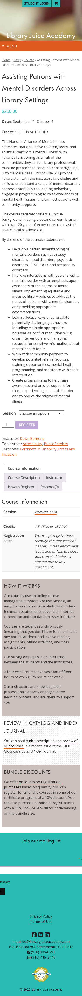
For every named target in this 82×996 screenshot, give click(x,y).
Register (27, 425)
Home (6, 60)
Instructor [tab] (54, 477)
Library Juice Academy (41, 35)
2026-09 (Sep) (46, 512)
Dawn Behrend (32, 438)
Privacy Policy (41, 916)
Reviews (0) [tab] (49, 486)
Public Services (56, 443)
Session (9, 413)
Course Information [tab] (24, 468)
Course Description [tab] (24, 477)
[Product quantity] (8, 424)
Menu (11, 46)
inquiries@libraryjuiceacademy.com (41, 941)
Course (29, 60)
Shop (17, 60)
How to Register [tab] (21, 486)
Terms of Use (41, 921)
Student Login (36, 3)
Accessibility (32, 443)
